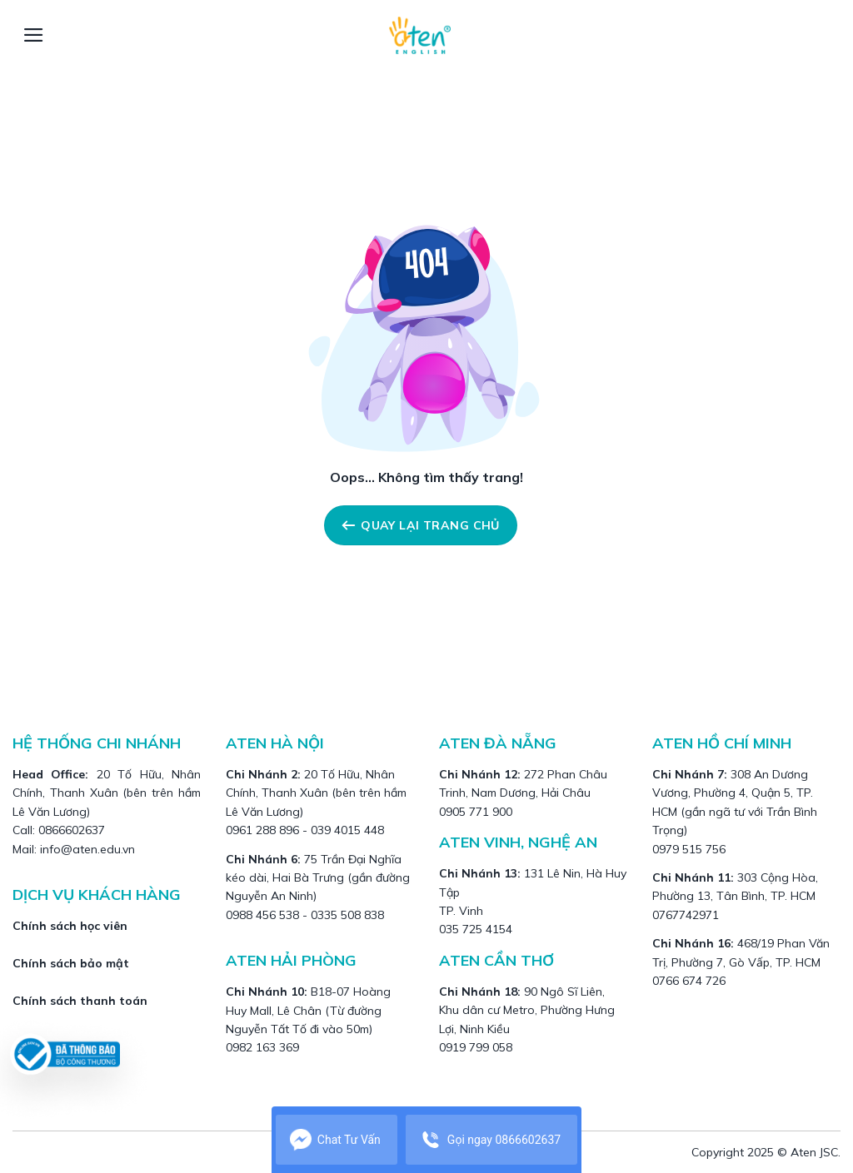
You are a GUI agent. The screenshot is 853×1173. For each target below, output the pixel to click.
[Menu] (33, 35)
